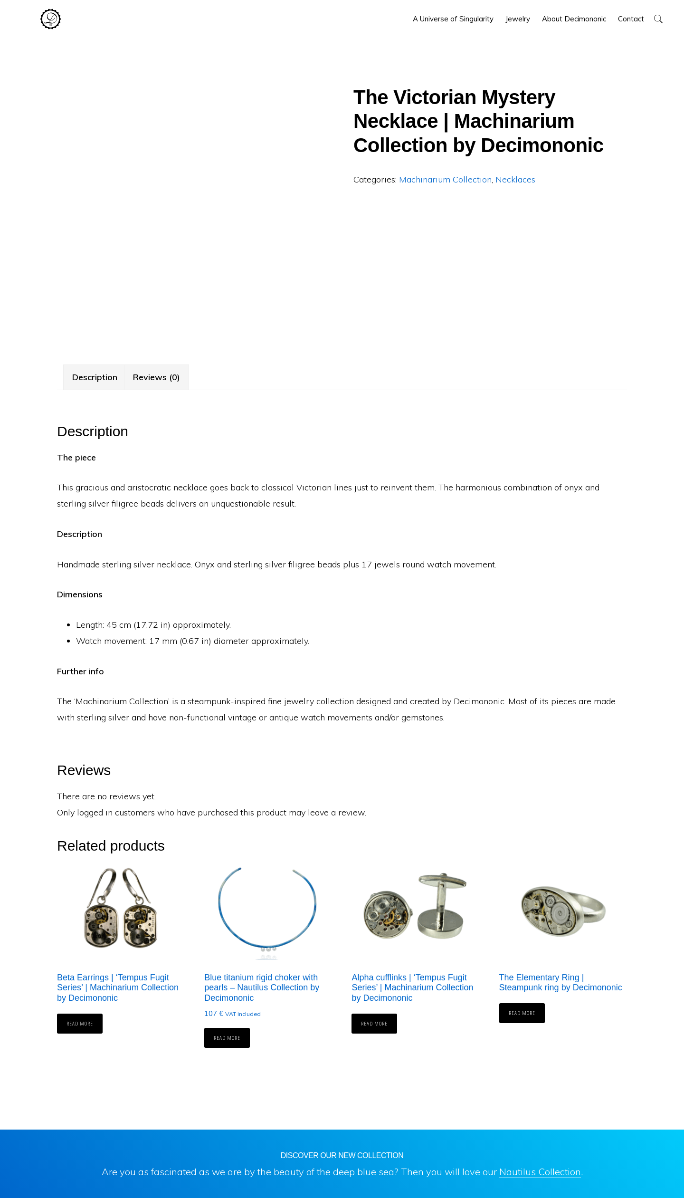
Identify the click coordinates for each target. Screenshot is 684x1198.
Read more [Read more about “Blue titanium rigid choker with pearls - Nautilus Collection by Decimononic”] (227, 1038)
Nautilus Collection (540, 1172)
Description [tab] (94, 377)
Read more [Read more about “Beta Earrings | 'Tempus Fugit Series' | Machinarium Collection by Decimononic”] (79, 1023)
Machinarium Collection (445, 179)
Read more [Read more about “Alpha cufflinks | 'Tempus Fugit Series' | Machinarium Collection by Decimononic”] (374, 1023)
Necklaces (515, 179)
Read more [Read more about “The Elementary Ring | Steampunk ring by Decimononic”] (522, 1013)
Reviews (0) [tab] (156, 377)
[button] (658, 19)
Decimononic (50, 19)
